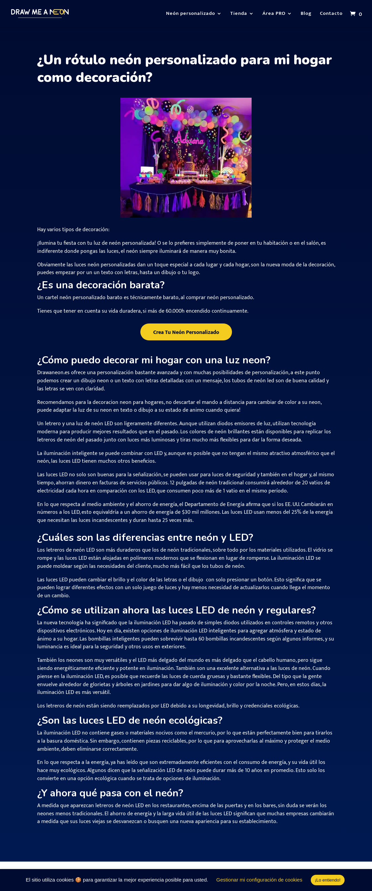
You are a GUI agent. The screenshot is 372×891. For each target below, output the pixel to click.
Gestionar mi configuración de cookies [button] (259, 880)
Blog (306, 14)
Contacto (331, 14)
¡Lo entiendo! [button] (328, 880)
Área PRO (273, 14)
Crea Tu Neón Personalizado (186, 332)
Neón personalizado (190, 14)
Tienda (238, 14)
